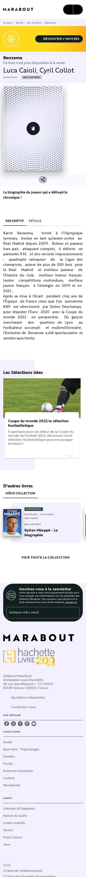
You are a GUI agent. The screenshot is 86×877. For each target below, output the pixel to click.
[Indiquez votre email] (38, 612)
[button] (59, 38)
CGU (6, 865)
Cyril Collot (56, 70)
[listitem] (6, 723)
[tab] (14, 221)
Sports (19, 22)
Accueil (7, 22)
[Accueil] (20, 9)
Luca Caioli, (21, 70)
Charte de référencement (22, 870)
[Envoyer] (75, 613)
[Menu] (73, 10)
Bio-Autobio (34, 22)
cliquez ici (71, 602)
